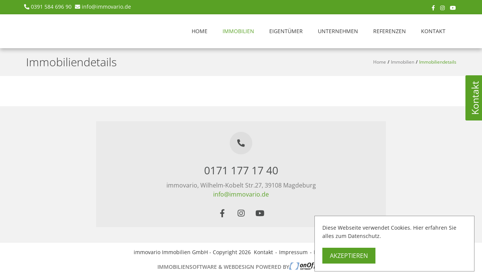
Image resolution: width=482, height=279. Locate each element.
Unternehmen (338, 31)
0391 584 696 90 (51, 6)
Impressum (293, 252)
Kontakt (433, 31)
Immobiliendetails (437, 62)
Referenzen (389, 31)
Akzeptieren (349, 256)
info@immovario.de (106, 6)
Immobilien (238, 31)
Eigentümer (286, 31)
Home (199, 31)
